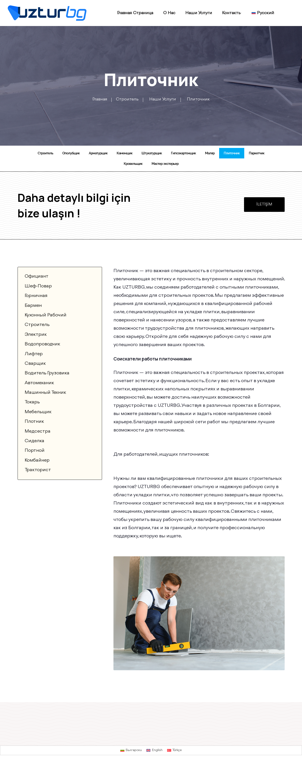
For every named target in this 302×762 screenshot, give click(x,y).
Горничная (36, 295)
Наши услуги (198, 13)
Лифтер (34, 354)
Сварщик (35, 363)
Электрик (36, 334)
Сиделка (34, 441)
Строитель (128, 99)
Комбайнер (37, 460)
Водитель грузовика (47, 373)
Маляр (210, 153)
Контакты (232, 13)
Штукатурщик (152, 153)
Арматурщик (98, 153)
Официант (36, 276)
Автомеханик (39, 383)
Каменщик (124, 153)
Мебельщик (38, 412)
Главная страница (135, 13)
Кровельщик (133, 164)
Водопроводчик (42, 344)
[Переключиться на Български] (131, 750)
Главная (99, 99)
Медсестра (37, 431)
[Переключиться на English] (154, 750)
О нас (169, 13)
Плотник (34, 421)
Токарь (32, 402)
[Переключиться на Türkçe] (174, 750)
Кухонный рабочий (45, 315)
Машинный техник (45, 392)
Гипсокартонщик (183, 153)
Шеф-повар (38, 286)
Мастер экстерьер (165, 164)
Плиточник (232, 153)
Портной (35, 450)
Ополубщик (71, 153)
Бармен (33, 305)
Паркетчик (256, 153)
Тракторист (38, 470)
